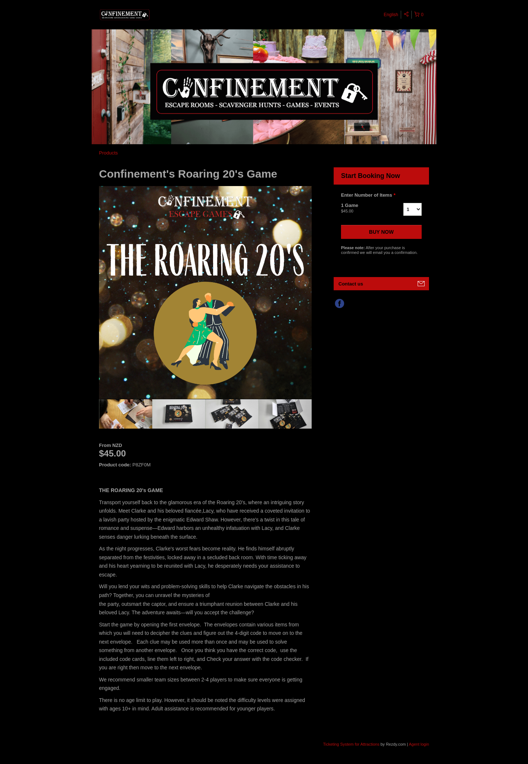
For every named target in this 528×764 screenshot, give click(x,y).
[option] (125, 414)
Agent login (419, 744)
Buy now (381, 232)
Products (108, 153)
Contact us (350, 284)
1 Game (363, 208)
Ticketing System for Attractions (352, 744)
